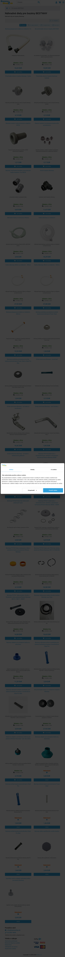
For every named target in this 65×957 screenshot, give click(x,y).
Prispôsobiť (32, 490)
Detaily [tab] (32, 469)
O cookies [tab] (54, 469)
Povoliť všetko (53, 490)
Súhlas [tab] (11, 469)
